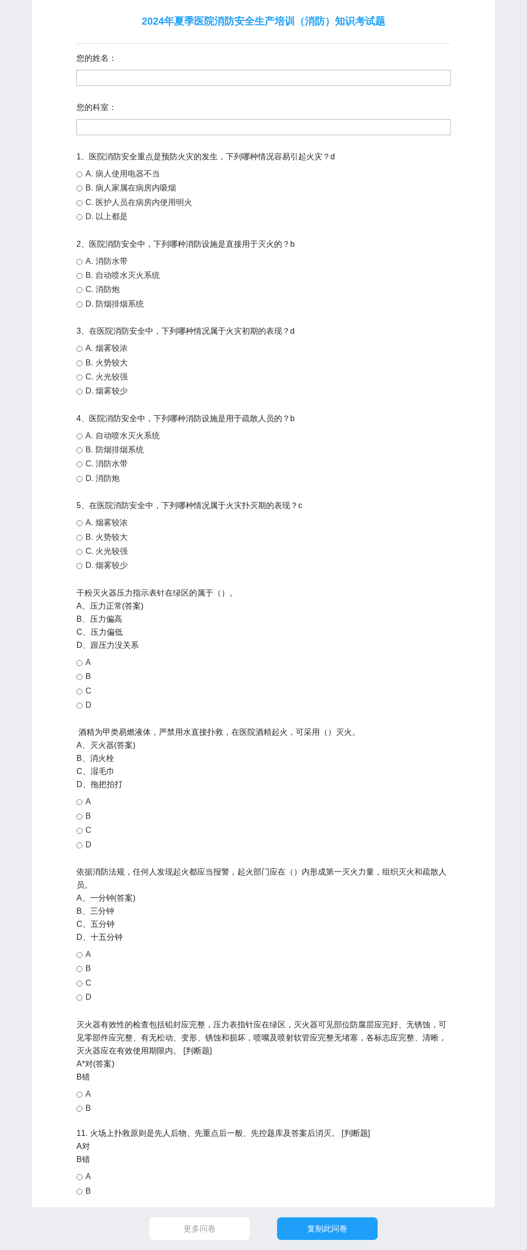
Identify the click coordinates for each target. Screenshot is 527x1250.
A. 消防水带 (106, 261)
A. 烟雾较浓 (106, 348)
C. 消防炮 (102, 289)
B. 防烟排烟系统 (114, 449)
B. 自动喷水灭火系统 (122, 275)
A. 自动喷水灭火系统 (122, 435)
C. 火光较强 (106, 376)
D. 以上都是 (106, 216)
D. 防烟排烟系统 (114, 304)
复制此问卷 (327, 1228)
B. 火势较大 (106, 362)
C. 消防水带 (106, 463)
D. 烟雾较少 (106, 391)
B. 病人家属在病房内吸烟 (130, 187)
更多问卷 (200, 1228)
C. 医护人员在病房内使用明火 (138, 202)
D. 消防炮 (102, 478)
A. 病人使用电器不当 (122, 173)
